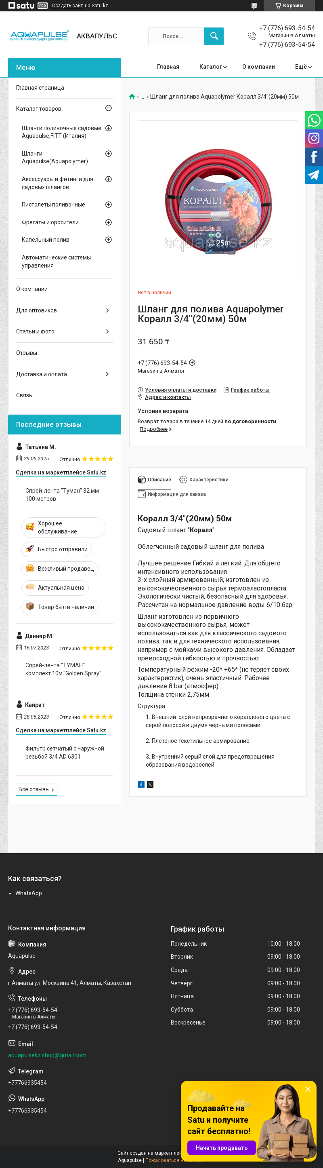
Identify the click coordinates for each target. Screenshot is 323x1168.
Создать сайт (67, 5)
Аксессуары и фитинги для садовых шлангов (57, 183)
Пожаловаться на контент (175, 1160)
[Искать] (214, 36)
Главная (168, 66)
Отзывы (26, 353)
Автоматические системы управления (56, 261)
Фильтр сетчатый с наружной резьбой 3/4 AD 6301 (64, 752)
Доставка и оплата (41, 374)
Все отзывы (34, 789)
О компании (258, 66)
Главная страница (40, 87)
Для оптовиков (36, 310)
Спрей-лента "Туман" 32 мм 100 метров (62, 494)
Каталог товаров (38, 108)
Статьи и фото (35, 331)
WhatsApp (28, 893)
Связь (24, 395)
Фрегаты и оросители (50, 222)
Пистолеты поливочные (53, 204)
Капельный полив (45, 239)
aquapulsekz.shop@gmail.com (47, 1055)
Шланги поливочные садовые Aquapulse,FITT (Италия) (61, 132)
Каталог (210, 66)
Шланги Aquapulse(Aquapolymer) (55, 157)
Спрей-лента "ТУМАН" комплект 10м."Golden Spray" (63, 669)
